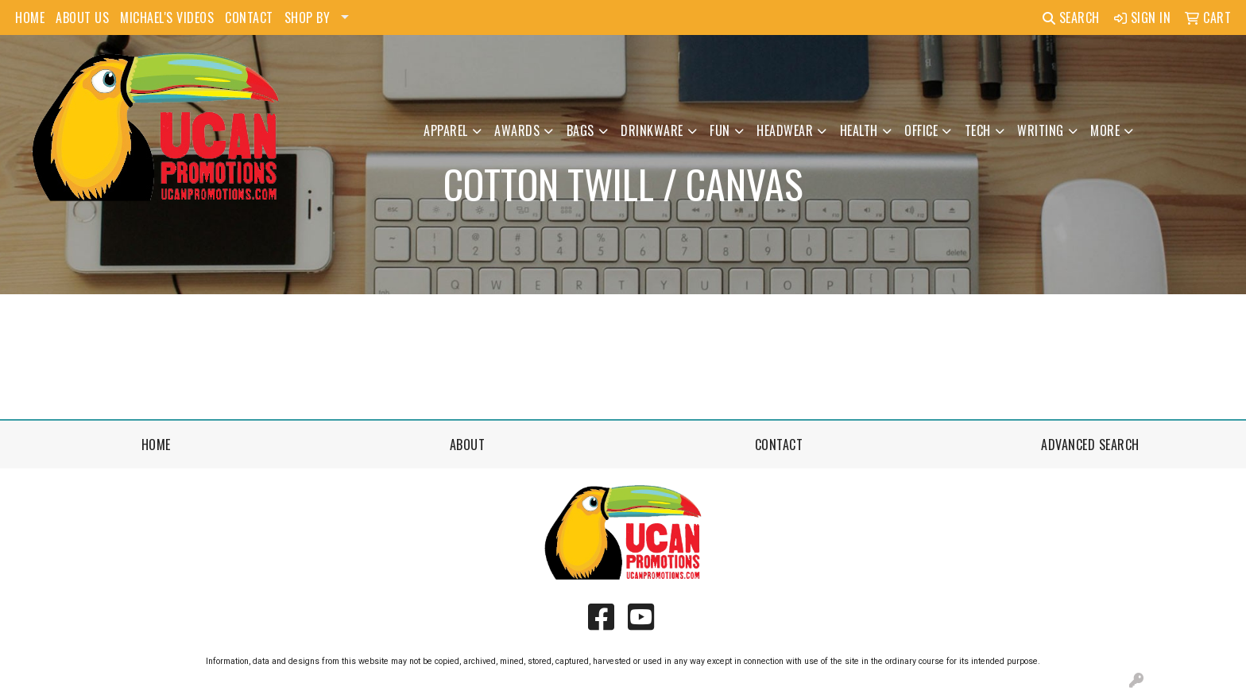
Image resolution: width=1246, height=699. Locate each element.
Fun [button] (720, 130)
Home (156, 444)
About (468, 444)
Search (1071, 17)
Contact (779, 444)
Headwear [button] (784, 130)
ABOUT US (82, 17)
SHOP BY (307, 17)
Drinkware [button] (652, 130)
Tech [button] (978, 130)
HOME (29, 17)
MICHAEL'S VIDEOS (167, 17)
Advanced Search (1090, 444)
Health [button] (859, 130)
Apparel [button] (446, 130)
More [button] (1105, 130)
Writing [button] (1040, 130)
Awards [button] (517, 130)
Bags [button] (580, 130)
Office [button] (921, 130)
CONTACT (249, 17)
